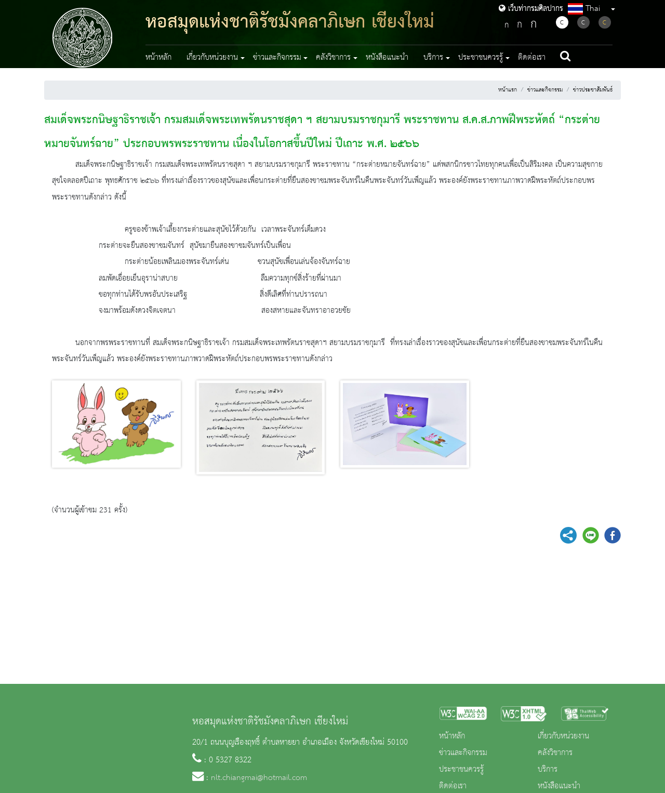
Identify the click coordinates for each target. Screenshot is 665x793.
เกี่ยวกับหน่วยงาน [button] (212, 57)
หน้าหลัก (158, 57)
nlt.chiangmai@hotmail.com (259, 778)
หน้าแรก (507, 90)
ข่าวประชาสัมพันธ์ (593, 90)
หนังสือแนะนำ (387, 57)
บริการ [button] (433, 57)
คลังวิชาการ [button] (333, 57)
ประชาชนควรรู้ (461, 769)
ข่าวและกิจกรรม (545, 90)
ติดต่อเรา (532, 57)
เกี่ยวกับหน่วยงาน (563, 736)
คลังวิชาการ (555, 753)
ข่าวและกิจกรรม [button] (277, 57)
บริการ (547, 769)
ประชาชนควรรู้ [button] (480, 57)
